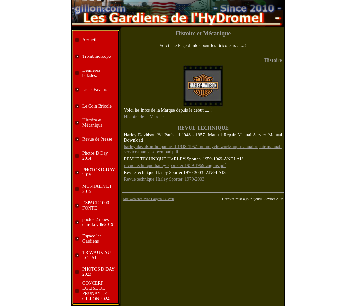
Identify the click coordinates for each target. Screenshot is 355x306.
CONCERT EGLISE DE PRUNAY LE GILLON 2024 (96, 291)
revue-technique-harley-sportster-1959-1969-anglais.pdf (175, 165)
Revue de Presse (97, 139)
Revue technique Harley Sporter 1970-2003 (164, 179)
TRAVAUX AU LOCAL (96, 255)
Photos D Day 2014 (95, 156)
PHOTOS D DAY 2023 (98, 272)
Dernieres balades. (91, 73)
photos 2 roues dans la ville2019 (97, 222)
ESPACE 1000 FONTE (95, 205)
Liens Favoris (94, 89)
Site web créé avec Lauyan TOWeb (148, 199)
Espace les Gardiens (91, 239)
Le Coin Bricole (97, 106)
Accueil (89, 39)
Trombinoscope (96, 56)
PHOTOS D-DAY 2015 (98, 172)
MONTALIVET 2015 (97, 189)
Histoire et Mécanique (92, 123)
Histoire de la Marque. (144, 116)
